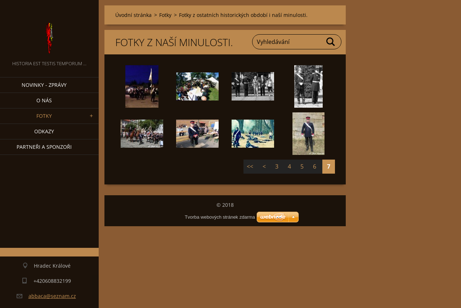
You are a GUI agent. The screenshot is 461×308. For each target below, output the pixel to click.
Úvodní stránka (133, 15)
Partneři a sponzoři (44, 146)
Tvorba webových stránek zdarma (220, 217)
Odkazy (44, 131)
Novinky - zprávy (44, 84)
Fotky (44, 115)
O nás (44, 100)
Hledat (331, 41)
